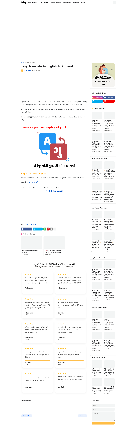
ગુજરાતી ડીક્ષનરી (32, 182)
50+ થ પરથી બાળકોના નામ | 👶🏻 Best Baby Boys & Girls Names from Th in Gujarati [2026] (96, 224)
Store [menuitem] (83, 2)
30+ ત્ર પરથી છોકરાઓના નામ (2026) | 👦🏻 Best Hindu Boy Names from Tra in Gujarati (97, 295)
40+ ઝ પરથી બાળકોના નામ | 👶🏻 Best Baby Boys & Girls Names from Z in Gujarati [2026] (109, 224)
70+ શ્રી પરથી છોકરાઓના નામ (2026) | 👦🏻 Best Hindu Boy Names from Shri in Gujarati (109, 145)
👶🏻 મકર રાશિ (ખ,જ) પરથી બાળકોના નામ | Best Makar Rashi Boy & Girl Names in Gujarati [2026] (97, 194)
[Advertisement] (68, 20)
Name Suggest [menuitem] (43, 2)
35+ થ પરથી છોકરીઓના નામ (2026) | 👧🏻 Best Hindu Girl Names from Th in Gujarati (109, 344)
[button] (114, 2)
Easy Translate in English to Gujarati (30, 251)
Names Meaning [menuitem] (56, 2)
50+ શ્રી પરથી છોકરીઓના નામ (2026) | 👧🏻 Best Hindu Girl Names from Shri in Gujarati (96, 145)
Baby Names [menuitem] (32, 2)
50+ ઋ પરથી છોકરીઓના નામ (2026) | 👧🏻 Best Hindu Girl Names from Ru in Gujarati (96, 124)
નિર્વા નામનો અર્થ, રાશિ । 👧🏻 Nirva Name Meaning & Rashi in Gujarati (96, 371)
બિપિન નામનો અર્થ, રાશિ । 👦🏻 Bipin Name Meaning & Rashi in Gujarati (109, 371)
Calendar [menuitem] (76, 2)
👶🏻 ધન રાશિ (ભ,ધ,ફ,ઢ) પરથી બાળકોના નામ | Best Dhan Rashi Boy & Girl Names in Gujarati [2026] (109, 195)
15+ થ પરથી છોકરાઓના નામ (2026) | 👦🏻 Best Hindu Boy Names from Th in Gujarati (109, 294)
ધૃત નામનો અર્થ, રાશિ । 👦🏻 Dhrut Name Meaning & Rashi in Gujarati (109, 389)
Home (22, 62)
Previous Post (26, 415)
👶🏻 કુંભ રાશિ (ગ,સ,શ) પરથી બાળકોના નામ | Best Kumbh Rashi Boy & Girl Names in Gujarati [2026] (109, 173)
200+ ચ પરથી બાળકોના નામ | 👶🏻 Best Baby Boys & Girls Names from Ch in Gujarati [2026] (96, 245)
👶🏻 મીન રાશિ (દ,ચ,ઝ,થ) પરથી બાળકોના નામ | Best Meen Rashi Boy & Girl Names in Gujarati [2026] (97, 174)
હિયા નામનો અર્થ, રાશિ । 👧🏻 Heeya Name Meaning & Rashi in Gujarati (96, 389)
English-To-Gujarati (31, 62)
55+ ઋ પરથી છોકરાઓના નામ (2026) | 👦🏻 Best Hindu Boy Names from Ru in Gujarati (109, 124)
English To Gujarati (54, 191)
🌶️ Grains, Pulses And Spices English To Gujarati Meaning (53, 251)
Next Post (82, 415)
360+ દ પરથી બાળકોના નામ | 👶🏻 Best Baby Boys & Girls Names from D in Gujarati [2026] (109, 245)
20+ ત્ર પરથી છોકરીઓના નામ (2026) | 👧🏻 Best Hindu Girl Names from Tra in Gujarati (96, 344)
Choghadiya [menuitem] (67, 2)
